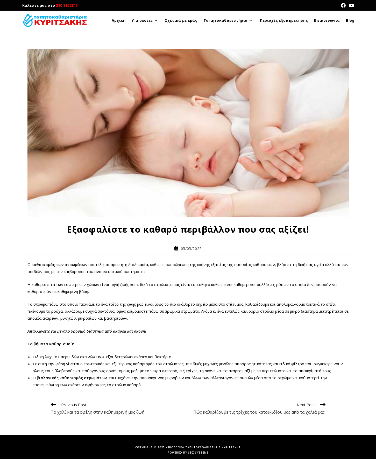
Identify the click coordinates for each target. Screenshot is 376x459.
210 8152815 (67, 5)
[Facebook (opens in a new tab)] (343, 5)
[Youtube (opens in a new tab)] (350, 5)
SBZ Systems (198, 452)
